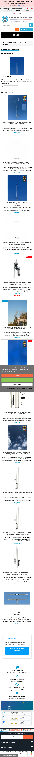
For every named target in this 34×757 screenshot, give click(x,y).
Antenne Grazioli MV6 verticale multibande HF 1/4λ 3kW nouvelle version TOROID (17, 204)
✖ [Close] (31, 2)
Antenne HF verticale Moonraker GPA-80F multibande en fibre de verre (17, 493)
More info (21, 5)
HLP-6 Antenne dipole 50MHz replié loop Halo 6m (17, 613)
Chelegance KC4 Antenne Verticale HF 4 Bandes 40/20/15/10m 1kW (17, 328)
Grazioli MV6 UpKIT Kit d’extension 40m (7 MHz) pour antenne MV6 (17, 413)
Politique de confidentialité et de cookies (20, 388)
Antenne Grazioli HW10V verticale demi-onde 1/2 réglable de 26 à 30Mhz (17, 453)
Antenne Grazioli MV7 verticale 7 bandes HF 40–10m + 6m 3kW (17, 123)
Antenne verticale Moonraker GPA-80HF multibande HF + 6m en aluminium (17, 533)
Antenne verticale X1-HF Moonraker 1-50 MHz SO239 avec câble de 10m (17, 573)
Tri (2, 87)
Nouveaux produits (10, 49)
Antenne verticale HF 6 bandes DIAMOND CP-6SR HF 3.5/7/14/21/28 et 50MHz (17, 163)
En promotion (7, 54)
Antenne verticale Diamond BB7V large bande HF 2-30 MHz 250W (17, 283)
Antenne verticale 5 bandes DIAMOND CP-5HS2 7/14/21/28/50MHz (17, 243)
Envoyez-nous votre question (17, 651)
